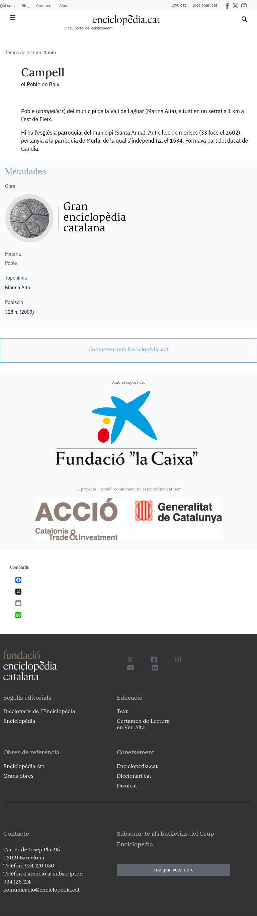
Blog (25, 5)
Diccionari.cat (205, 5)
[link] (128, 349)
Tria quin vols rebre (174, 870)
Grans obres (18, 775)
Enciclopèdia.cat (137, 766)
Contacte (44, 5)
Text (122, 711)
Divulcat (179, 5)
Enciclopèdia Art (24, 766)
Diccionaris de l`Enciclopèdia (39, 711)
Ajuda (64, 5)
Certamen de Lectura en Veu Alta (143, 724)
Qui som (7, 5)
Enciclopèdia (19, 720)
